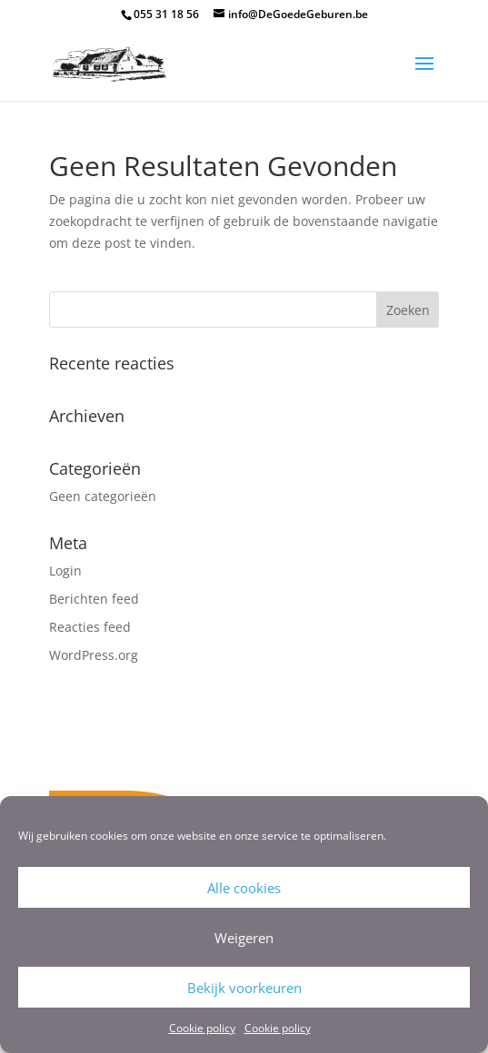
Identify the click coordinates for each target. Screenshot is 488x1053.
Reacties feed (90, 626)
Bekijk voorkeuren (244, 988)
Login (65, 570)
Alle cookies (244, 888)
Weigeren (244, 938)
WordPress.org (93, 655)
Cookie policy (202, 1028)
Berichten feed (94, 598)
